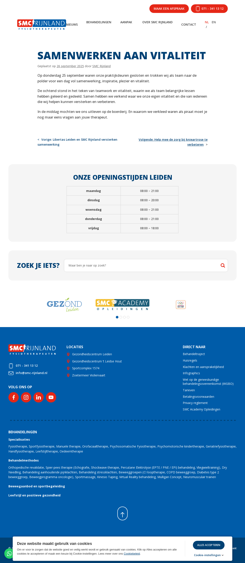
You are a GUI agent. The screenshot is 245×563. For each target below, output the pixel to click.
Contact (188, 24)
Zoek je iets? (38, 265)
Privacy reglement (195, 403)
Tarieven (189, 390)
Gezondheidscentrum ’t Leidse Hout (97, 361)
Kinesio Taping (107, 477)
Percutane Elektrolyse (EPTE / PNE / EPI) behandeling (158, 467)
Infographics (191, 373)
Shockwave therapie (105, 467)
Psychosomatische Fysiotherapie (133, 446)
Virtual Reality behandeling (137, 477)
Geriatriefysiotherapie (221, 446)
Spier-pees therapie (59, 467)
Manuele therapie (68, 446)
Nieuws (72, 24)
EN (214, 22)
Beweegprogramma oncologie (50, 477)
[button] (117, 317)
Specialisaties (19, 439)
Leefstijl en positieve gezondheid (34, 495)
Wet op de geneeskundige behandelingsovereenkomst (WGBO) (208, 381)
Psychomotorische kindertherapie (180, 446)
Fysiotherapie (17, 446)
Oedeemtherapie (71, 451)
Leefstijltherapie (47, 451)
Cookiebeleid (132, 553)
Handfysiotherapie (21, 451)
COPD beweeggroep (181, 472)
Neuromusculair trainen (199, 477)
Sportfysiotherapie (41, 446)
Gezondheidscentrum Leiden (92, 354)
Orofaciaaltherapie (95, 446)
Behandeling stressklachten (98, 472)
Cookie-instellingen (207, 555)
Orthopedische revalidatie (26, 467)
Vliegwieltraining (208, 467)
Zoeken (223, 265)
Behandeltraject (194, 354)
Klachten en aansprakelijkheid (203, 367)
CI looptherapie (154, 472)
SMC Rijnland (101, 66)
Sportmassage (85, 477)
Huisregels (190, 360)
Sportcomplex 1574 (85, 368)
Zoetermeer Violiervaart (88, 375)
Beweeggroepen (130, 472)
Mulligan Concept (169, 477)
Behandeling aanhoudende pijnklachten (49, 472)
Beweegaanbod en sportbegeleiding (36, 486)
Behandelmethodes (23, 460)
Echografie (81, 467)
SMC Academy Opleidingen (201, 409)
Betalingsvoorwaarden (198, 397)
